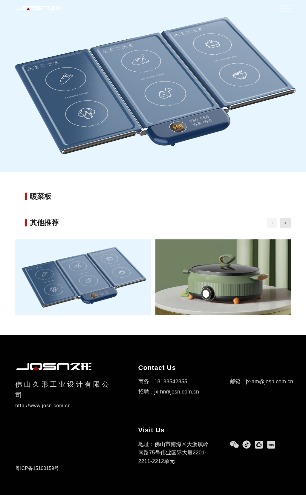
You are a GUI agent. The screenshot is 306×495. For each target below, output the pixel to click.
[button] (285, 223)
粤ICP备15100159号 (37, 468)
